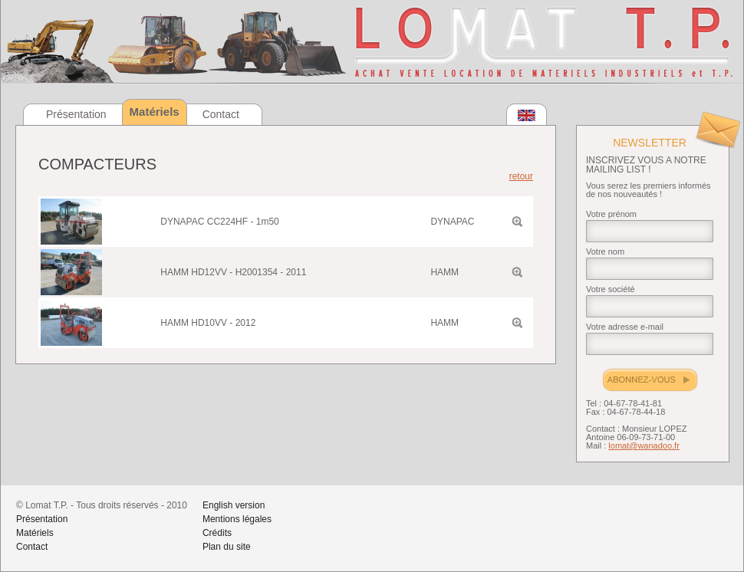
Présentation (76, 114)
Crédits (217, 533)
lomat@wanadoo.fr (644, 445)
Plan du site (226, 546)
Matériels (35, 533)
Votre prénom (611, 214)
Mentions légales (237, 519)
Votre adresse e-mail (624, 326)
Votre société (610, 289)
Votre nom (605, 251)
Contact (220, 114)
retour (521, 176)
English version (233, 505)
